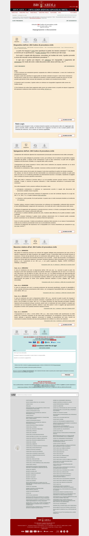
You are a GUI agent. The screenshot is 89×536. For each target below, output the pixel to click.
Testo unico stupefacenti (59, 457)
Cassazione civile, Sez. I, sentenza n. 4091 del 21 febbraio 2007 (59, 308)
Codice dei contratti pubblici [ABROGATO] (36, 438)
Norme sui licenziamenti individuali (62, 400)
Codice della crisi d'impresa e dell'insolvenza (38, 462)
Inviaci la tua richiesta (23, 387)
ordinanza (48, 60)
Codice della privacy (31, 430)
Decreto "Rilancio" (31, 476)
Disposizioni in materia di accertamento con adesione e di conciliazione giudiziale (64, 494)
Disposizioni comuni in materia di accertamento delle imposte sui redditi (63, 487)
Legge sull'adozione (31, 486)
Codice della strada (31, 427)
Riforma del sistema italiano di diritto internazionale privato (63, 441)
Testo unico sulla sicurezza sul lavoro (63, 470)
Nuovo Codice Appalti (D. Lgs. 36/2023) (35, 402)
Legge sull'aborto (31, 469)
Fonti (18, 17)
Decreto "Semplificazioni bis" (33, 473)
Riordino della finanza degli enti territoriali (64, 505)
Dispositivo (16, 146)
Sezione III (32, 18)
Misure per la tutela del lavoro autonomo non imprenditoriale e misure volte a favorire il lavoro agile (38, 503)
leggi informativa (57, 365)
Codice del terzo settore (32, 458)
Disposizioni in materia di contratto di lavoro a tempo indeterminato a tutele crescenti (38, 500)
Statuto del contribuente (60, 503)
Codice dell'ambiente (31, 443)
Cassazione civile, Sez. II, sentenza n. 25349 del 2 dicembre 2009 (58, 292)
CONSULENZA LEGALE (70, 15)
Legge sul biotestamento (32, 491)
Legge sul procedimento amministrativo (63, 421)
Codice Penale (33, 12)
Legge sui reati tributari (59, 443)
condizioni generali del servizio (33, 365)
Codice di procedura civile (25, 17)
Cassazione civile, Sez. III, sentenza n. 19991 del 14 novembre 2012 (58, 282)
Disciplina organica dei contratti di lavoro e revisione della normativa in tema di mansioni (37, 497)
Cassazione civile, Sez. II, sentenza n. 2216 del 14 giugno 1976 (59, 320)
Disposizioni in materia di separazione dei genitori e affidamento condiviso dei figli (37, 467)
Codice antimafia (30, 457)
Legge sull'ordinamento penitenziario (63, 438)
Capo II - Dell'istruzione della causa (67, 47)
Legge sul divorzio (31, 480)
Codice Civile (14, 12)
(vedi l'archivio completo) (44, 347)
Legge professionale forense (61, 404)
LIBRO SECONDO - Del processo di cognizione (35, 47)
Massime (35, 40)
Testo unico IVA (57, 484)
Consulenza (44, 40)
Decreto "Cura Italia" (31, 478)
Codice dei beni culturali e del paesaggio (36, 436)
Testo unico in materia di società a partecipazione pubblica (62, 476)
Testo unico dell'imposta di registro (62, 482)
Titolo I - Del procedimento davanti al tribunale (52, 47)
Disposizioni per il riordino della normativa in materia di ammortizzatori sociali (38, 507)
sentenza (21, 200)
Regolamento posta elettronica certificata (64, 507)
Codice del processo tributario (34, 428)
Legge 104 (28, 493)
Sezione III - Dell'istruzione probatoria (20, 48)
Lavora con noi (44, 528)
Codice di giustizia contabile (33, 449)
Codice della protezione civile (34, 460)
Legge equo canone (58, 419)
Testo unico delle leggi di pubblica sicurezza (65, 459)
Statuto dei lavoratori (32, 495)
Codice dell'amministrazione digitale (35, 455)
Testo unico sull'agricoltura (60, 471)
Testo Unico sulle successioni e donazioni (64, 478)
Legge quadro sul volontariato (61, 428)
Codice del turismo (31, 442)
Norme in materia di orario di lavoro (62, 402)
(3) (64, 61)
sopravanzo (17, 62)
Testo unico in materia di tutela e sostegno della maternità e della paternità (64, 446)
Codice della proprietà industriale (35, 453)
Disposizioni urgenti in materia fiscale (63, 491)
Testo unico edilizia (58, 453)
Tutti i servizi (73, 12)
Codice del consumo (31, 432)
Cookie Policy (51, 527)
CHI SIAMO (60, 15)
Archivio (60, 527)
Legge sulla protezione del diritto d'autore (64, 407)
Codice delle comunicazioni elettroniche (36, 445)
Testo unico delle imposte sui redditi (62, 480)
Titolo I (62, 17)
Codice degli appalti (31, 464)
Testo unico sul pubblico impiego (61, 448)
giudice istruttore (41, 52)
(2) (48, 56)
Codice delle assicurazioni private (35, 434)
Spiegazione (26, 40)
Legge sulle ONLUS (58, 430)
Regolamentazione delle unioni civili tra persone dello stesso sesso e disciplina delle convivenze (38, 483)
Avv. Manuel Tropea (48, 524)
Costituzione (53, 12)
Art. (18, 20)
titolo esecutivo (42, 195)
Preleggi (28, 405)
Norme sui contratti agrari (60, 412)
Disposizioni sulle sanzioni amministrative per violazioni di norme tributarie (65, 497)
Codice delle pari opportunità (34, 447)
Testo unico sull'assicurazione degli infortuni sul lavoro (62, 462)
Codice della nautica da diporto (34, 451)
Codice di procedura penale (33, 420)
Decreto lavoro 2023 (31, 471)
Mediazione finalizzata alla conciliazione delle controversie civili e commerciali (63, 436)
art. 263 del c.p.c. (47, 89)
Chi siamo (56, 527)
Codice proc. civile (23, 12)
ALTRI (59, 12)
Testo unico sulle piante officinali (62, 473)
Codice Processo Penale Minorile (34, 425)
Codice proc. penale (43, 12)
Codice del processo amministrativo (35, 440)
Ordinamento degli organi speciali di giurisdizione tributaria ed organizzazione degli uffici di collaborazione (64, 500)
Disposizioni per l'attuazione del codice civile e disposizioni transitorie (38, 408)
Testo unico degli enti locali (60, 450)
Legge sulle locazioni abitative (61, 417)
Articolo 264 (44, 18)
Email (14, 350)
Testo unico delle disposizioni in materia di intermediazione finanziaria (64, 468)
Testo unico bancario (58, 451)
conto (33, 51)
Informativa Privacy (44, 527)
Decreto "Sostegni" (31, 475)
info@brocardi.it (37, 527)
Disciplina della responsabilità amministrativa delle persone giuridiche (63, 426)
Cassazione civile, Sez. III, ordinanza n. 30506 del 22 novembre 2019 (58, 264)
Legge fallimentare (58, 405)
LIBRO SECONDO (41, 17)
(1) (67, 50)
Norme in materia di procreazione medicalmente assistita (34, 489)
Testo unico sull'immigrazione (61, 455)
